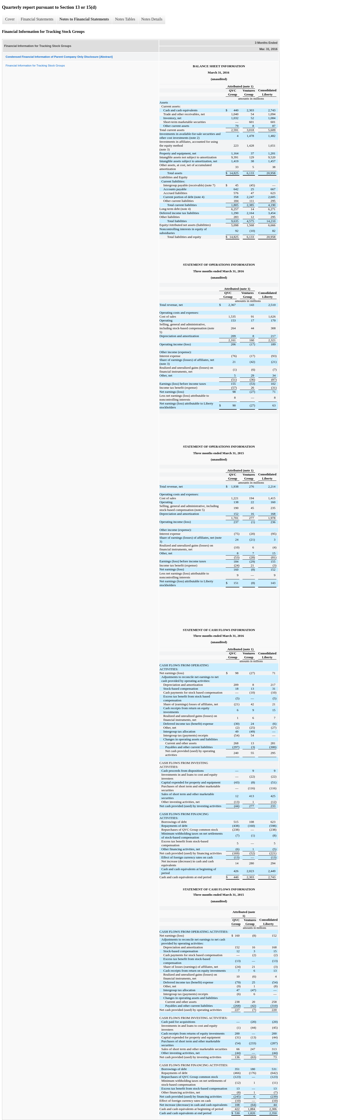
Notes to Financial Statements (84, 19)
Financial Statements (37, 19)
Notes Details (152, 19)
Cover (10, 19)
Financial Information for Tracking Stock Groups (35, 65)
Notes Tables (125, 19)
